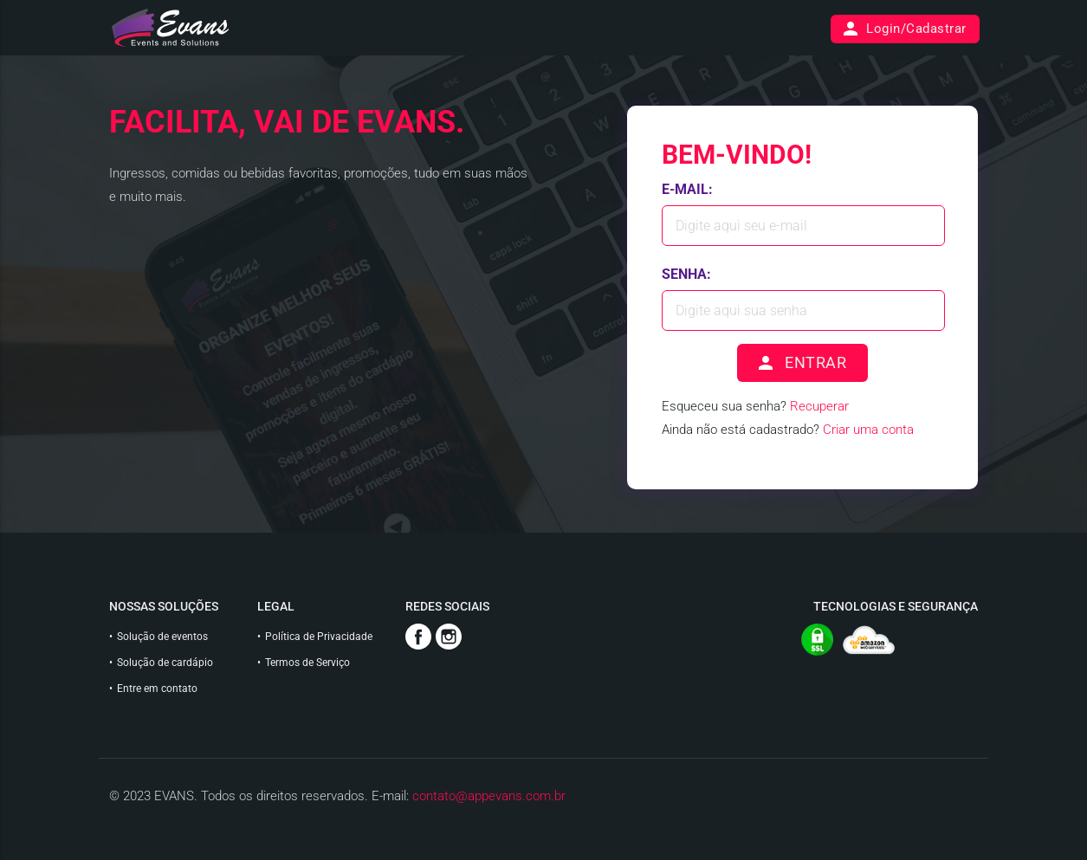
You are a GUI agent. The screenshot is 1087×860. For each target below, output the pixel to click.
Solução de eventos (162, 636)
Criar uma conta (868, 429)
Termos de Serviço (307, 662)
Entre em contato (157, 688)
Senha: (686, 274)
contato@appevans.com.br (489, 796)
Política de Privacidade (318, 636)
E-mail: (687, 190)
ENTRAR (800, 363)
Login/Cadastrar (903, 29)
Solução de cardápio (165, 662)
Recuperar (819, 406)
